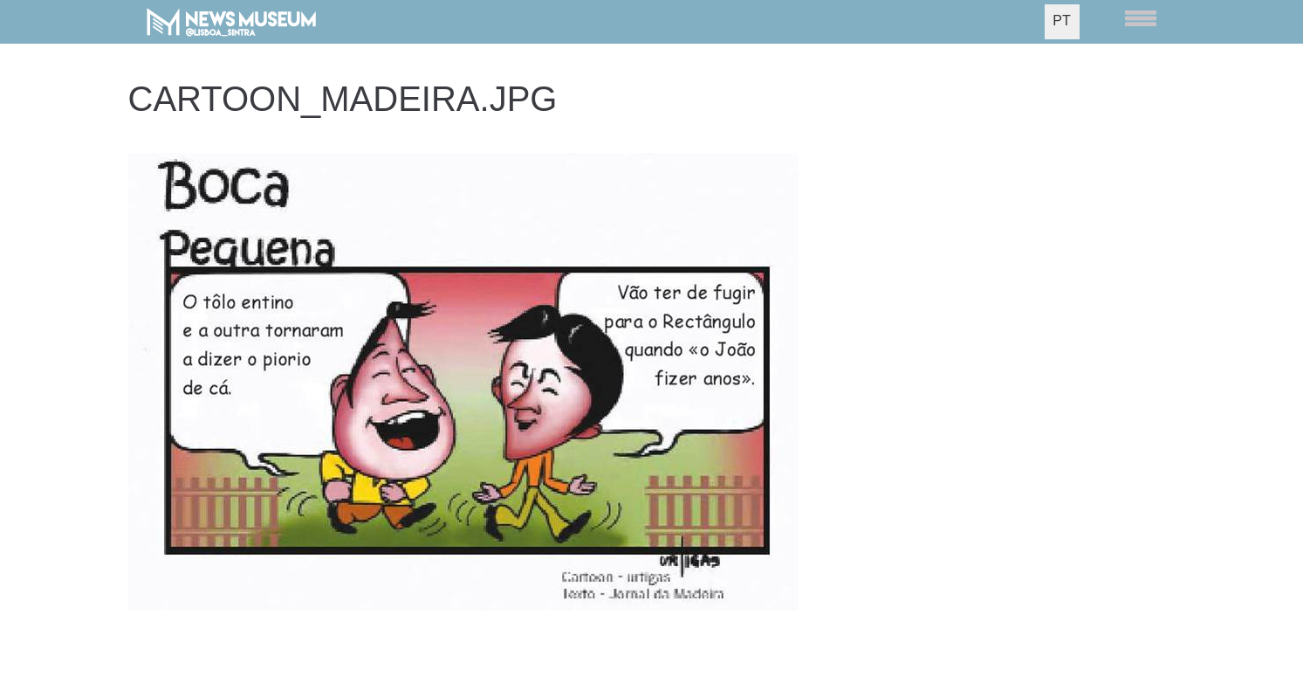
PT (1061, 20)
